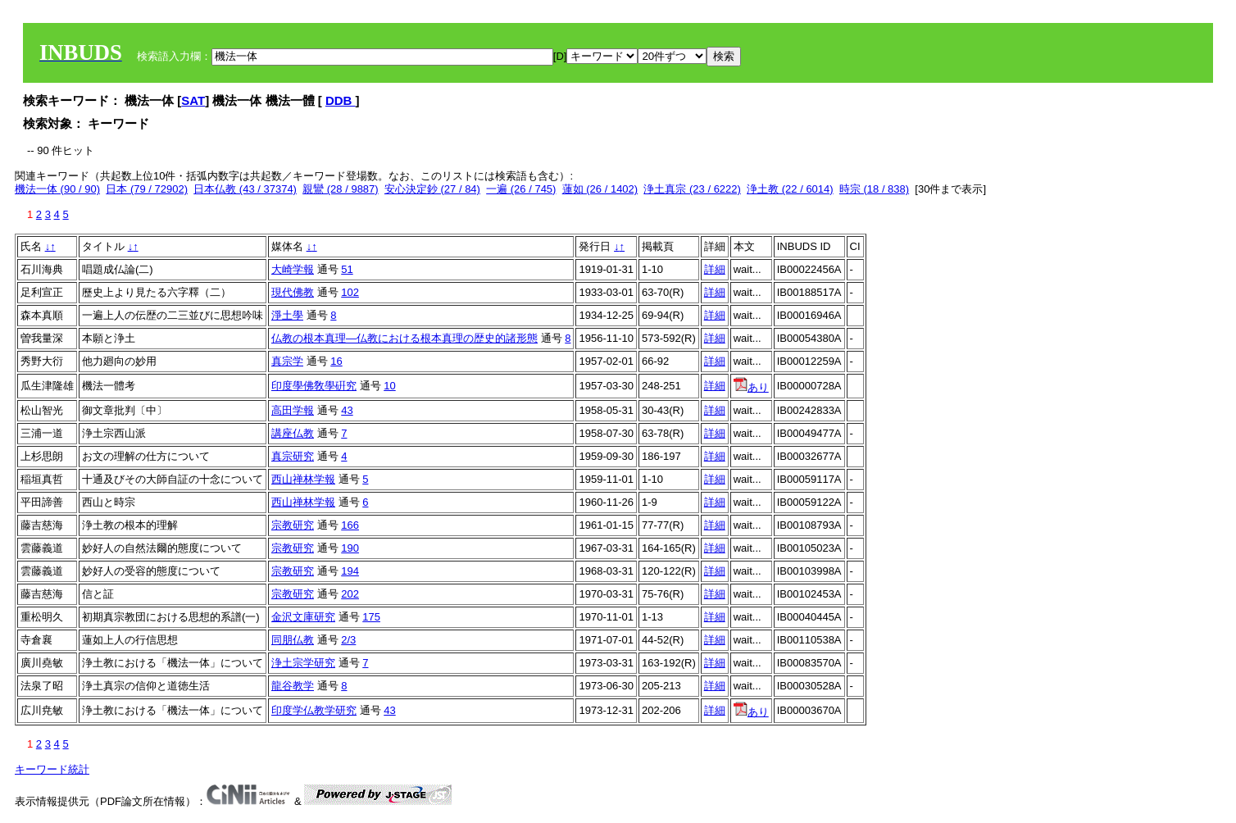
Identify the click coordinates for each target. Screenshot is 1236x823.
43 (346, 410)
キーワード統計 (52, 769)
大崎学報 (292, 269)
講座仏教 (292, 433)
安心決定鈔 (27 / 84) (432, 189)
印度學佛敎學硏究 (314, 386)
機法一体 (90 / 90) (57, 189)
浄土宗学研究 (303, 663)
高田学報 (292, 410)
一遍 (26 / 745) (521, 189)
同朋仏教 (292, 640)
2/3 (348, 640)
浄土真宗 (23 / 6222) (692, 189)
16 (336, 361)
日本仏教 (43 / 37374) (245, 189)
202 (350, 594)
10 (389, 386)
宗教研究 (292, 525)
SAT (193, 100)
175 (371, 617)
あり (751, 387)
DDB (340, 100)
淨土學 (287, 315)
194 (350, 571)
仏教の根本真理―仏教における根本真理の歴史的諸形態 (404, 338)
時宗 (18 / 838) (874, 189)
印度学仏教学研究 (314, 710)
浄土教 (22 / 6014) (790, 189)
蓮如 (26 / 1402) (600, 189)
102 (350, 292)
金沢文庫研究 (303, 617)
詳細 (714, 269)
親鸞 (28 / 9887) (340, 189)
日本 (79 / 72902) (147, 189)
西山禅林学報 (303, 479)
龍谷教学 (292, 686)
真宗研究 (292, 456)
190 (350, 548)
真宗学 (287, 361)
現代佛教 (292, 292)
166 (350, 525)
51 (346, 269)
